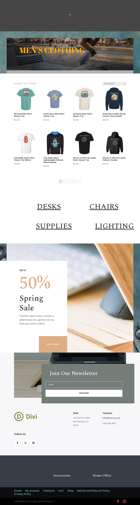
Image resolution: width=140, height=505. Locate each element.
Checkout (49, 490)
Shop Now (53, 344)
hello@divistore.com (111, 417)
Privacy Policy (22, 494)
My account (32, 490)
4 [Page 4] (69, 181)
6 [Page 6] (75, 181)
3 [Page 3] (66, 181)
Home (18, 490)
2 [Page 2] (63, 181)
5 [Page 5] (72, 181)
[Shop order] (114, 83)
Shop (70, 490)
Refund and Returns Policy (93, 490)
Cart (61, 490)
